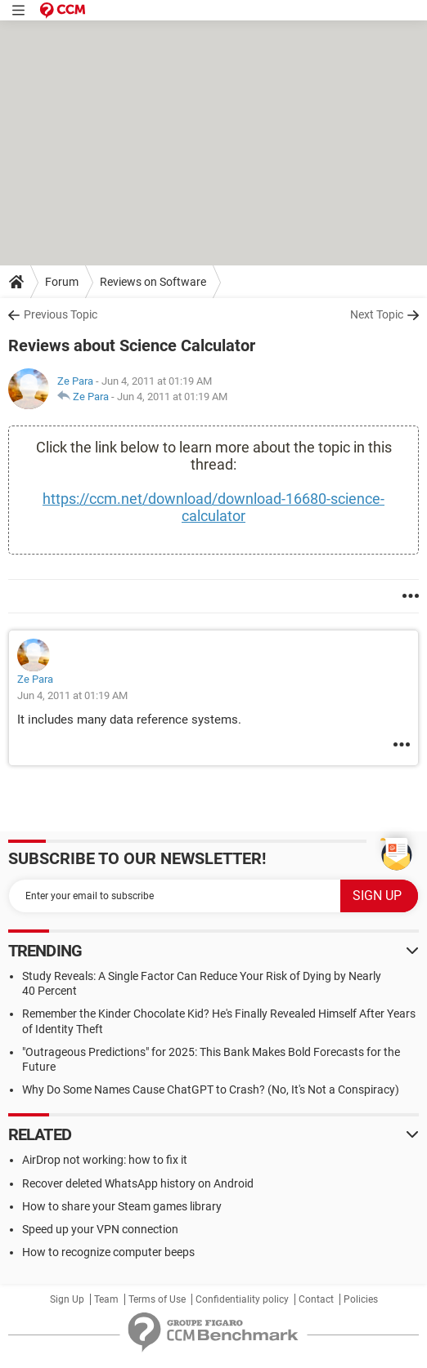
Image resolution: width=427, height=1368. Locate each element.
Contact (316, 1299)
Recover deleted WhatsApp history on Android (138, 1183)
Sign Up (67, 1299)
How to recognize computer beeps (108, 1252)
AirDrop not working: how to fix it (104, 1159)
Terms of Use (157, 1299)
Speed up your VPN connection (100, 1229)
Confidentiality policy (242, 1299)
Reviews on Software (153, 281)
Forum (62, 281)
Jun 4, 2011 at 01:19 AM (172, 396)
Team (106, 1299)
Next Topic (376, 314)
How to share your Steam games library (122, 1206)
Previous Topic (60, 314)
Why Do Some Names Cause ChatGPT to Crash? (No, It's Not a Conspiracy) (210, 1089)
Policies (361, 1299)
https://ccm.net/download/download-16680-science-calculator (213, 507)
